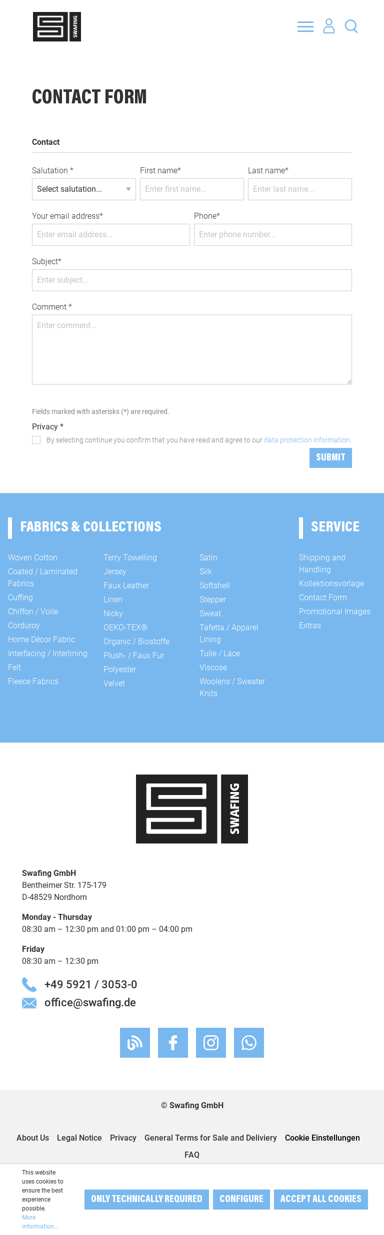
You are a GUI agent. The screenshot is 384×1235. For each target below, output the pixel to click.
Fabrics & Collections (91, 527)
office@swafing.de (90, 1002)
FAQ (192, 1155)
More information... (40, 1222)
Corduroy (24, 625)
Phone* (207, 216)
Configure (242, 1200)
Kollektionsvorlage (331, 583)
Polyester (120, 669)
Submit (331, 458)
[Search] (351, 25)
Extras (310, 625)
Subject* (47, 261)
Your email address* (67, 216)
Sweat (210, 613)
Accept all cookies (321, 1200)
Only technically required (146, 1200)
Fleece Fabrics (33, 681)
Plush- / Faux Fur (134, 655)
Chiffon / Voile (33, 611)
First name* (160, 170)
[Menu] (306, 26)
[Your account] (329, 26)
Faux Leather (126, 585)
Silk (206, 571)
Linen (113, 599)
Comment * (52, 307)
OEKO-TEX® (126, 627)
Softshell (215, 585)
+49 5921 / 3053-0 (91, 984)
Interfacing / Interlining (48, 653)
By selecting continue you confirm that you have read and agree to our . (199, 440)
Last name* (268, 170)
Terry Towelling (130, 557)
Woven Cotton (33, 557)
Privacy (123, 1138)
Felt (14, 667)
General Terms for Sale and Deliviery (210, 1138)
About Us (32, 1138)
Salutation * (53, 170)
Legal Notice (79, 1138)
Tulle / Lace (220, 653)
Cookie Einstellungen (322, 1138)
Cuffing (20, 597)
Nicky (113, 613)
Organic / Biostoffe (137, 641)
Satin (209, 557)
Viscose (213, 667)
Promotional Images (334, 611)
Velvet (114, 683)
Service (335, 527)
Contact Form (323, 597)
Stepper (213, 599)
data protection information (307, 440)
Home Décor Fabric (41, 639)
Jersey (115, 571)
